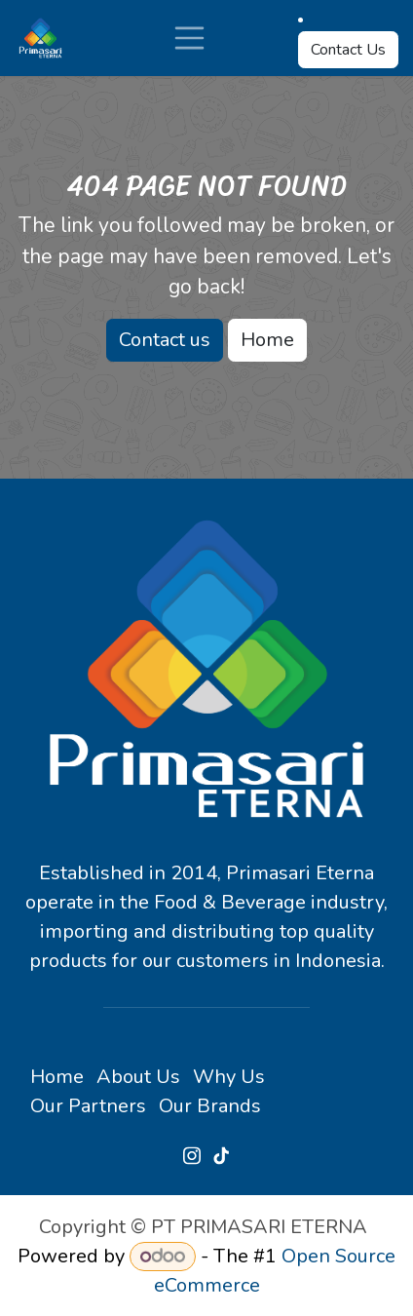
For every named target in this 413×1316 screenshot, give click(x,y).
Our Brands (210, 1106)
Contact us (164, 340)
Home (267, 340)
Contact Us (348, 49)
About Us (138, 1077)
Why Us (229, 1077)
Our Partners (88, 1106)
